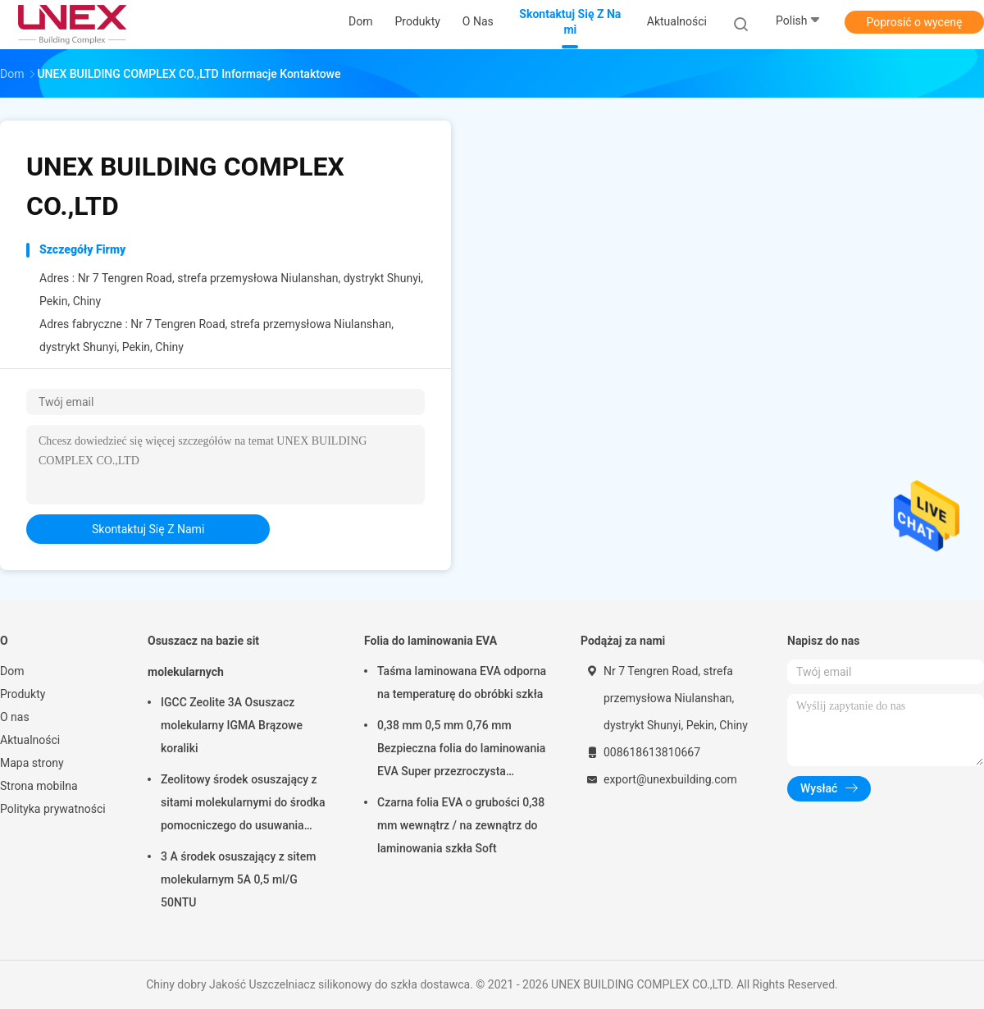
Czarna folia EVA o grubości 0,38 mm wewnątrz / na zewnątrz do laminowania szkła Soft (460, 825)
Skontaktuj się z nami (148, 529)
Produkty (22, 694)
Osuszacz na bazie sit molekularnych (203, 656)
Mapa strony (32, 762)
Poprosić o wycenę (914, 22)
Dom (12, 671)
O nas (15, 717)
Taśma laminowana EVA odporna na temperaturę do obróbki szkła (461, 682)
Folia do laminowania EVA (430, 640)
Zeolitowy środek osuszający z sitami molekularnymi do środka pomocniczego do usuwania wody (243, 805)
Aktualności (30, 739)
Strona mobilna (39, 785)
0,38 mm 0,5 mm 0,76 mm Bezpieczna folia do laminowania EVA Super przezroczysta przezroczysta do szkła (461, 751)
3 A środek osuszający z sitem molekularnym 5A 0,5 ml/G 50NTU (238, 879)
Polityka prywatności (53, 808)
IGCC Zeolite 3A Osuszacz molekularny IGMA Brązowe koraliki (232, 725)
